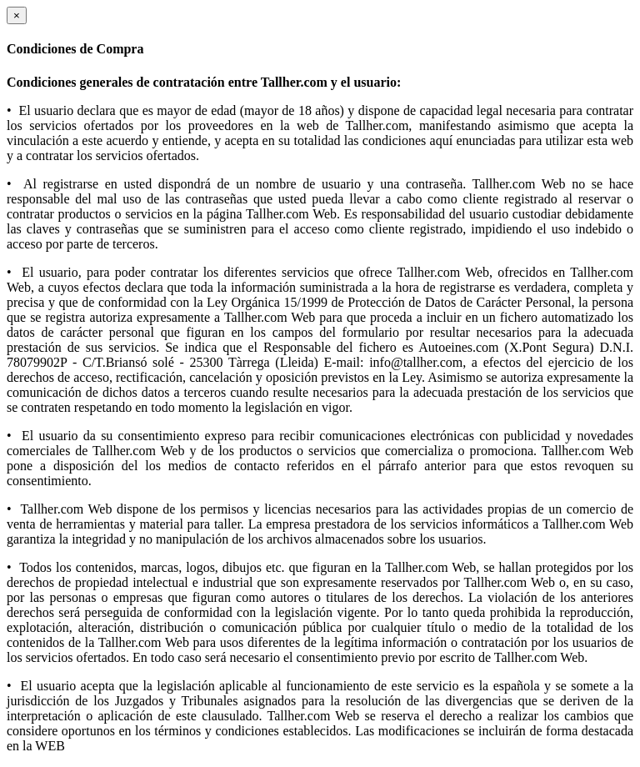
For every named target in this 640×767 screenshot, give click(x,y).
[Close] (17, 15)
